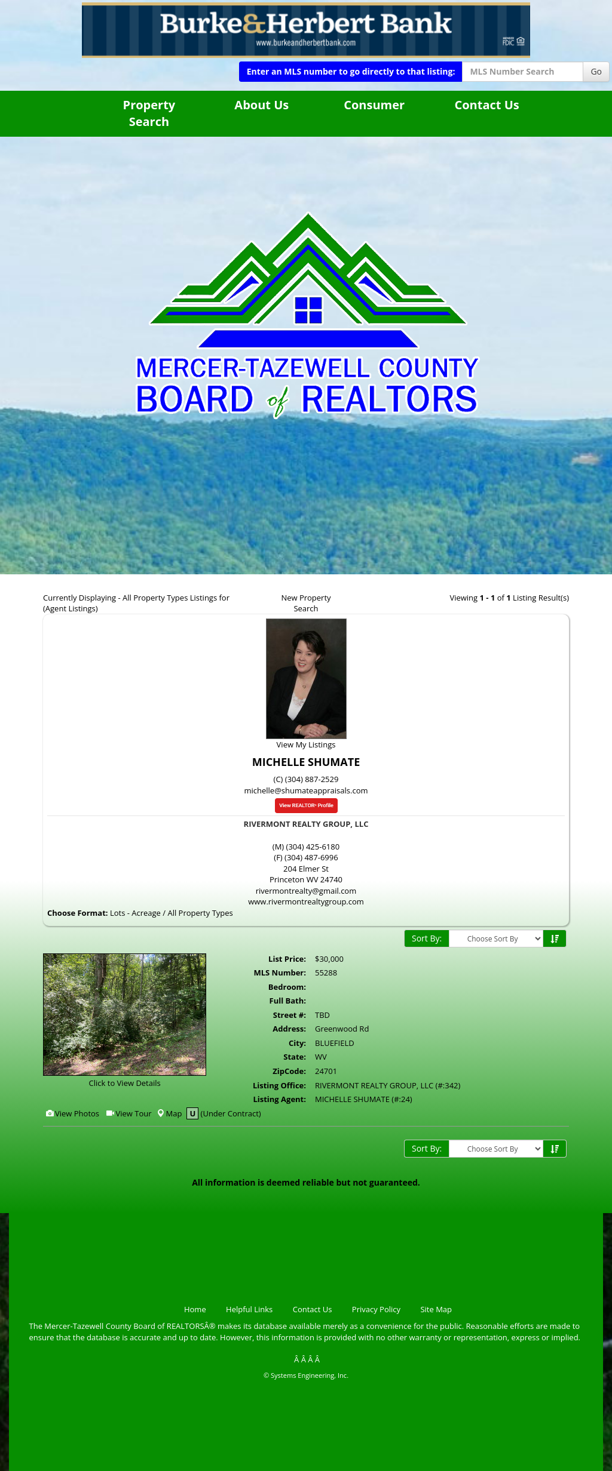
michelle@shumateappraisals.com (306, 790)
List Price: (287, 958)
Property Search (149, 113)
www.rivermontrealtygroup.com (306, 901)
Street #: (289, 1015)
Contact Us (486, 105)
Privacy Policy (376, 1309)
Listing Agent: (279, 1099)
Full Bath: (288, 1000)
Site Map (436, 1309)
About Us (261, 105)
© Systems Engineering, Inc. (306, 1375)
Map (169, 1113)
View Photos (72, 1113)
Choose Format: (77, 912)
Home (195, 1309)
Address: (289, 1028)
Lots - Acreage (135, 912)
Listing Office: (279, 1085)
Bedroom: (287, 986)
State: (294, 1056)
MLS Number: (279, 972)
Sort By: (427, 938)
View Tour (128, 1113)
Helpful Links (249, 1309)
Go (596, 71)
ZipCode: (289, 1071)
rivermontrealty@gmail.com (306, 890)
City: (297, 1043)
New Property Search (306, 603)
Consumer (374, 105)
